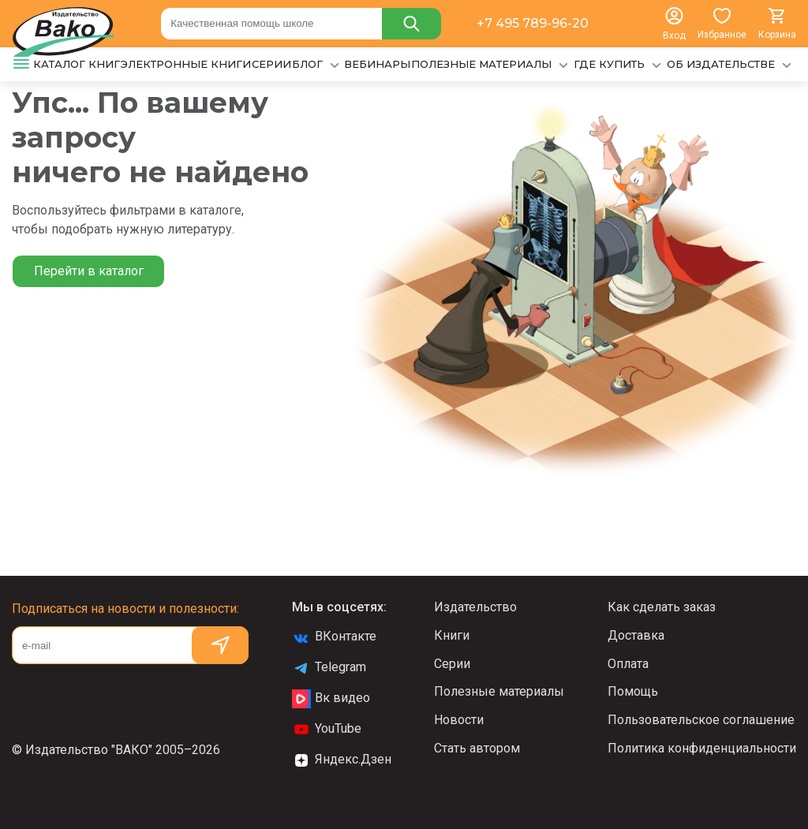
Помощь (633, 691)
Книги (451, 635)
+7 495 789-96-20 (533, 23)
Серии (452, 663)
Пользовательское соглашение (701, 719)
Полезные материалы (499, 691)
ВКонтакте (334, 637)
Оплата (628, 663)
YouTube (326, 729)
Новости (459, 719)
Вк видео (331, 698)
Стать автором (477, 748)
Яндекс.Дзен (341, 760)
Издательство (475, 606)
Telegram (329, 668)
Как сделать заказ (662, 606)
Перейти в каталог (89, 270)
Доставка (636, 635)
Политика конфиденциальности (702, 748)
